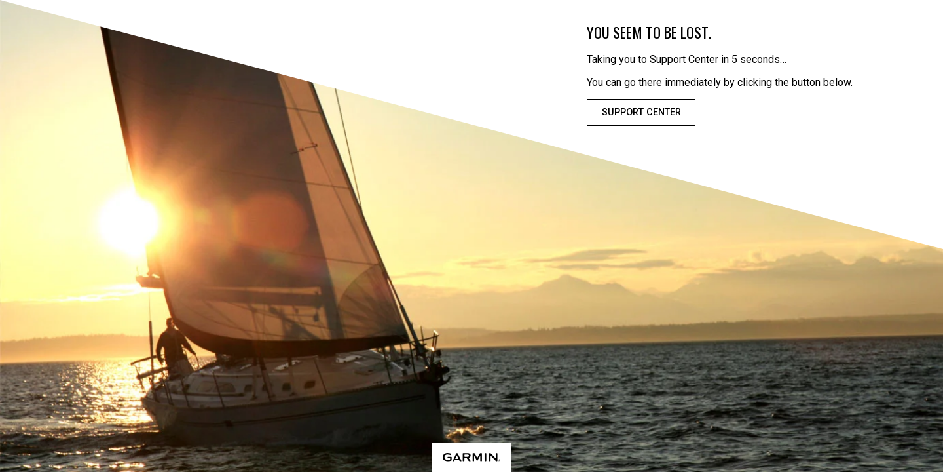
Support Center (641, 112)
